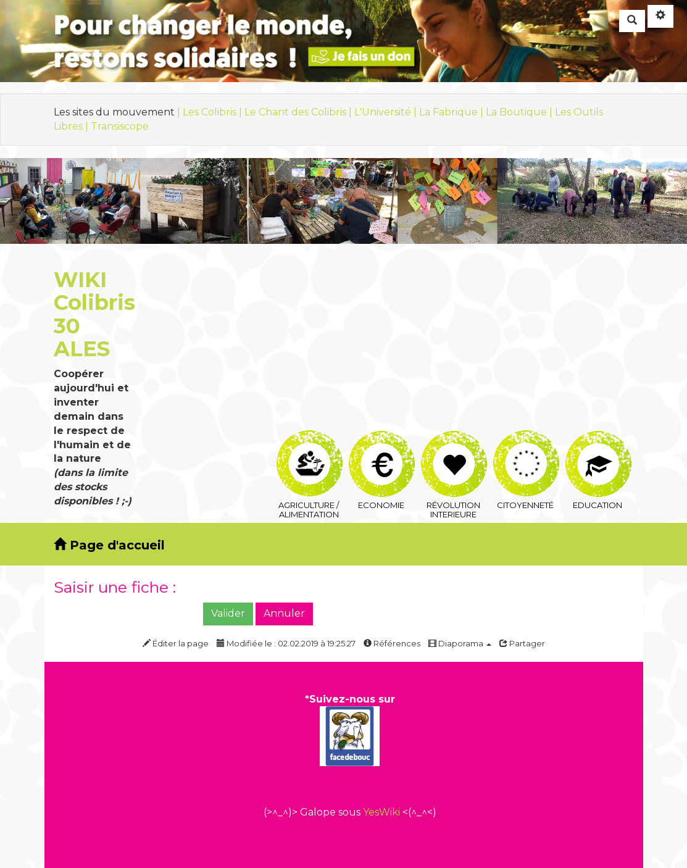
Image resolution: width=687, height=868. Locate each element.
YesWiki (381, 812)
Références (392, 643)
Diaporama (459, 643)
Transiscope (120, 126)
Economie (382, 445)
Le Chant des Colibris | (299, 112)
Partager (522, 643)
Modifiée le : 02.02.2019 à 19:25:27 (286, 643)
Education (598, 445)
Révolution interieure (454, 445)
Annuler (284, 613)
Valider (228, 613)
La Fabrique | (452, 112)
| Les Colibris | (210, 112)
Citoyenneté (526, 444)
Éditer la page (176, 643)
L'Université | (386, 112)
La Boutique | (520, 112)
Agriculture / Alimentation (310, 444)
